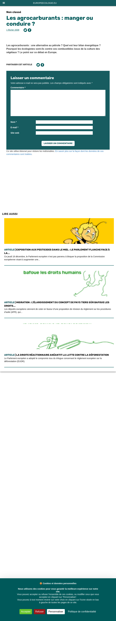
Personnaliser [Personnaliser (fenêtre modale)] (55, 611)
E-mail (14, 127)
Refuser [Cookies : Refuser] (39, 611)
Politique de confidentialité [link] (82, 611)
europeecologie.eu (45, 3)
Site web (15, 133)
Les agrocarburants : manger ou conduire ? (49, 21)
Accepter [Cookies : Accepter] (26, 611)
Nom (14, 122)
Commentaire (18, 87)
